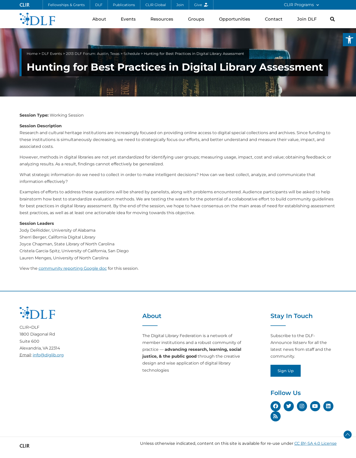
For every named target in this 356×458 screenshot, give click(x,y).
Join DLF (308, 19)
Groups (197, 19)
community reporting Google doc (73, 268)
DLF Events (52, 53)
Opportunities (236, 19)
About (100, 19)
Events (129, 19)
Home (32, 53)
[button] (349, 39)
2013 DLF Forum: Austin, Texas (93, 53)
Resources (163, 19)
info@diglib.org (48, 355)
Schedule (132, 53)
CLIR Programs (301, 5)
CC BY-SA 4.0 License (315, 443)
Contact (275, 19)
